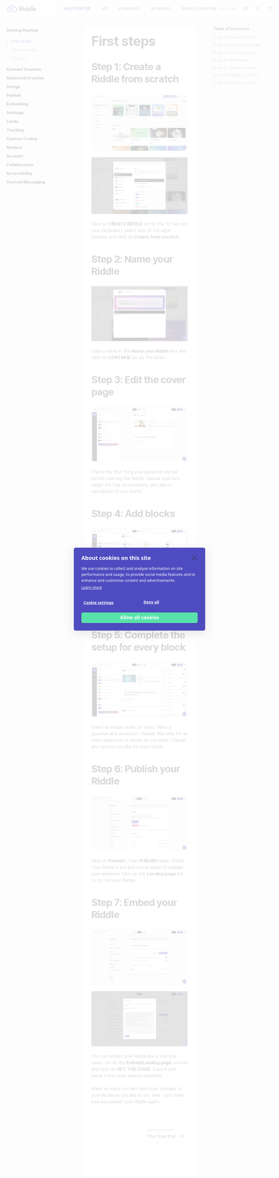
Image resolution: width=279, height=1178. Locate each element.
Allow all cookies (139, 617)
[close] (194, 557)
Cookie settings (99, 602)
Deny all (151, 602)
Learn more (91, 587)
